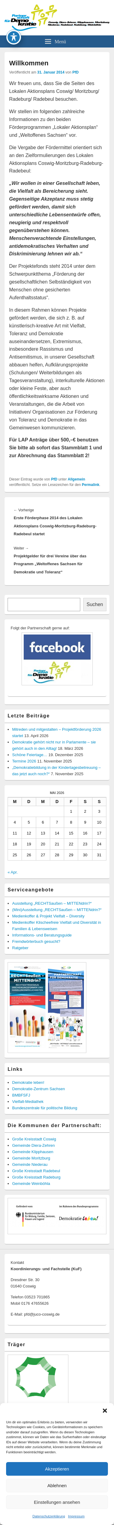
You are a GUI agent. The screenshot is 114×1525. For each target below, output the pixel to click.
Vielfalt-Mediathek (27, 1101)
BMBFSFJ (21, 1095)
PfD (75, 72)
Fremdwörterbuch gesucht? (36, 941)
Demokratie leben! (28, 1082)
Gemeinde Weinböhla (31, 1183)
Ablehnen (57, 1485)
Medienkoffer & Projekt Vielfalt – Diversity (48, 916)
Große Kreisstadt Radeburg (36, 1177)
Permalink (90, 485)
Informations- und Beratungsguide (42, 935)
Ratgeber (20, 948)
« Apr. (13, 872)
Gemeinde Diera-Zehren (33, 1145)
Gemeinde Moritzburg (31, 1158)
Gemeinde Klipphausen (32, 1151)
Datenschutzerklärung (49, 1516)
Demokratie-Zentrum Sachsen (38, 1089)
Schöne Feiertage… (29, 755)
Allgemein (76, 479)
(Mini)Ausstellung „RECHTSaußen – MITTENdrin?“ (57, 909)
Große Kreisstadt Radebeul (36, 1171)
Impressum (76, 1516)
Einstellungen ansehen (57, 1502)
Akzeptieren (57, 1468)
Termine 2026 (24, 761)
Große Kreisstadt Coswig (34, 1139)
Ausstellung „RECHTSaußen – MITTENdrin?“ (52, 903)
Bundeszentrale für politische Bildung (44, 1108)
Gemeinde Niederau (29, 1164)
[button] (105, 1411)
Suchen (95, 604)
